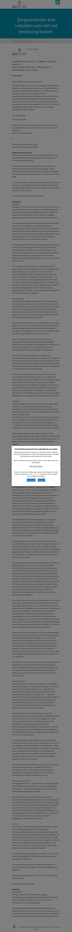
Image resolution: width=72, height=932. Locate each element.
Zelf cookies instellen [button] (36, 466)
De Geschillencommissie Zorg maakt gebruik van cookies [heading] (36, 449)
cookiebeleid (36, 474)
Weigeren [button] (41, 480)
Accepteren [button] (31, 480)
